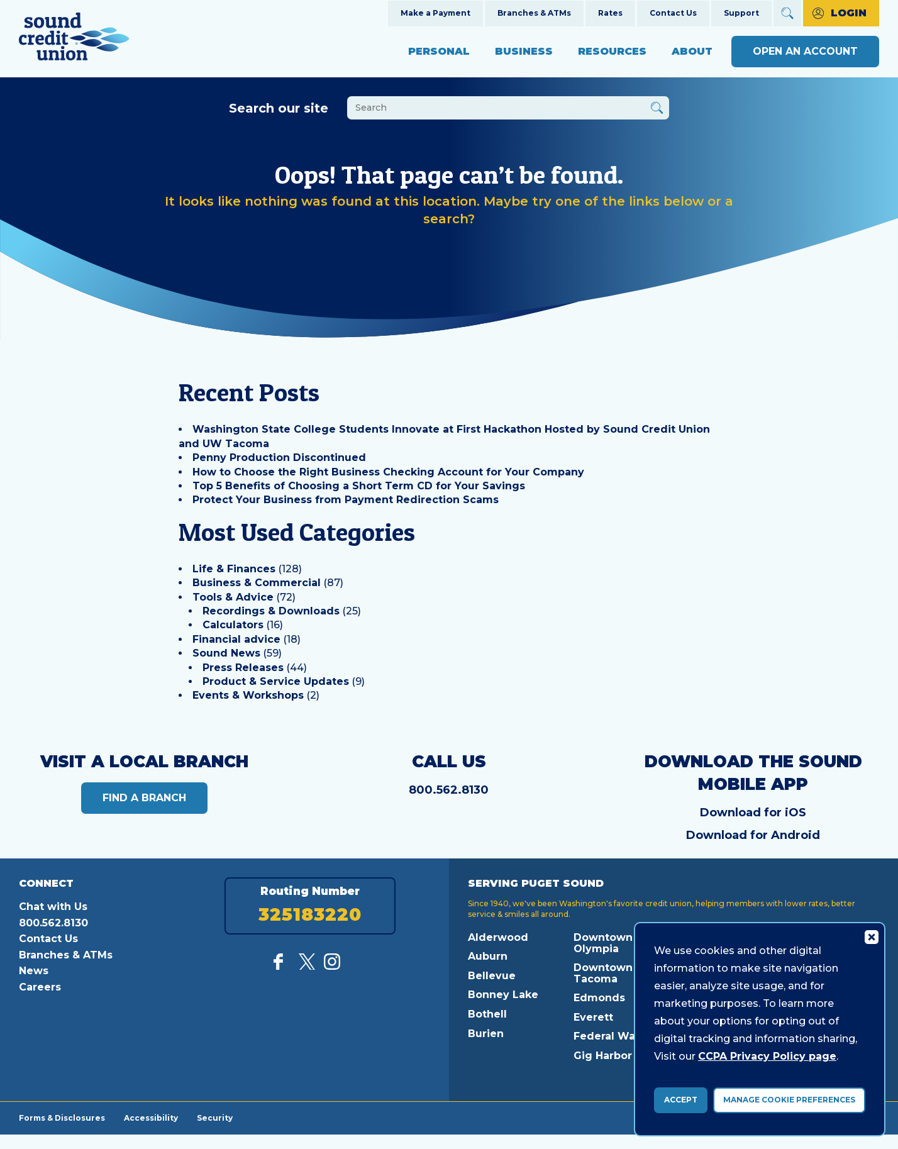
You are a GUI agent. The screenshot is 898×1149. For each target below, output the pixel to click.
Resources (612, 51)
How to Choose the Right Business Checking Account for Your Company (388, 472)
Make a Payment (435, 13)
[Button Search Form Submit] (657, 110)
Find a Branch (144, 798)
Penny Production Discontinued (279, 457)
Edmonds (599, 998)
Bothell (487, 1014)
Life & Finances (233, 569)
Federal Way (607, 1036)
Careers (40, 987)
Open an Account (805, 51)
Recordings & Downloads (271, 611)
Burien (486, 1034)
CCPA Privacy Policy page (767, 1056)
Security (215, 1117)
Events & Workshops (248, 695)
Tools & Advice (233, 597)
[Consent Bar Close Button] (871, 936)
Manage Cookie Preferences (789, 1099)
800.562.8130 (449, 790)
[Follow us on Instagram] (332, 966)
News (33, 971)
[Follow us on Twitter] (307, 966)
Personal (439, 51)
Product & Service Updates (275, 681)
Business (524, 51)
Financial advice (236, 639)
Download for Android (753, 835)
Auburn (487, 956)
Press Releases (243, 668)
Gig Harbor (603, 1056)
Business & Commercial (256, 583)
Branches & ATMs (534, 13)
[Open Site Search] (787, 13)
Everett (593, 1017)
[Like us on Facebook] (282, 966)
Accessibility (151, 1117)
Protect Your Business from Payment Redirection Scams (345, 500)
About (692, 51)
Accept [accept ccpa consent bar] (680, 1099)
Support (741, 13)
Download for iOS (753, 812)
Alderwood (498, 937)
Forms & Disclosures (62, 1117)
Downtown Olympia (603, 943)
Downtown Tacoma (603, 973)
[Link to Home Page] (74, 39)
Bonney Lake (503, 995)
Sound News (226, 653)
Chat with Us (53, 907)
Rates (610, 13)
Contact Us (673, 13)
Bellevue (492, 976)
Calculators (232, 625)
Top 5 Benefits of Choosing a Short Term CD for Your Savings (358, 486)
